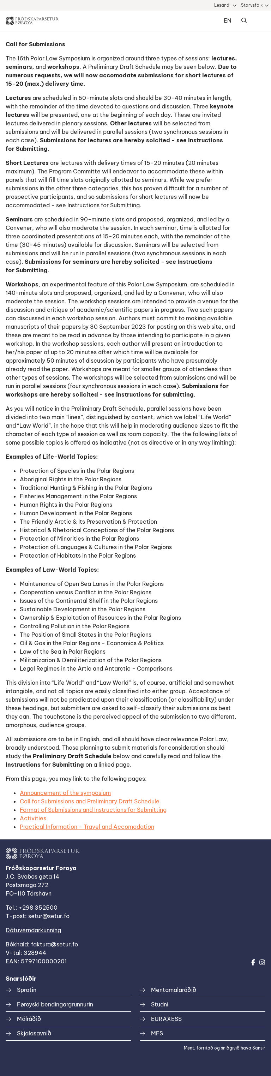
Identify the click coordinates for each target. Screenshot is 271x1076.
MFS (157, 1033)
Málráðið (29, 1018)
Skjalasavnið (34, 1033)
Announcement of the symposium (65, 792)
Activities (33, 818)
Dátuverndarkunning (33, 930)
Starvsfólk (252, 5)
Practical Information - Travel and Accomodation (87, 826)
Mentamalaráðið (173, 989)
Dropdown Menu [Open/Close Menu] (258, 21)
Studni (159, 1004)
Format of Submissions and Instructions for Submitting (93, 809)
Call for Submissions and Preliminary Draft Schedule (89, 801)
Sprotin (26, 989)
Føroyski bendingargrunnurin (55, 1004)
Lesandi (222, 5)
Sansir (258, 1048)
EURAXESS (166, 1018)
